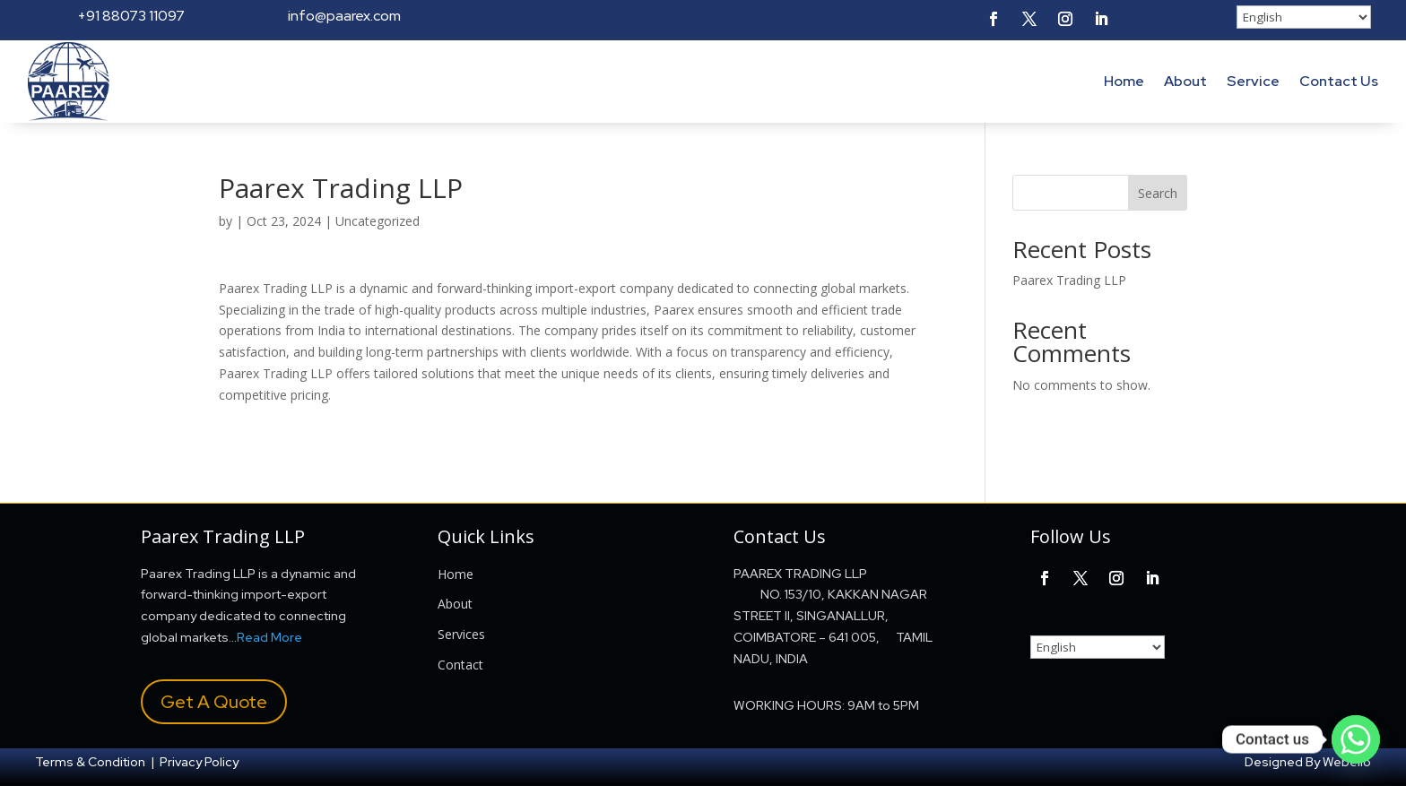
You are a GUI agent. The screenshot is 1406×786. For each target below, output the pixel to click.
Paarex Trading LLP (1069, 280)
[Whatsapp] (1356, 739)
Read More (269, 637)
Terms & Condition (90, 762)
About (1185, 81)
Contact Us (1338, 81)
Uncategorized (377, 220)
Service (1253, 81)
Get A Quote (214, 701)
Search (1157, 193)
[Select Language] (1304, 17)
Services (461, 634)
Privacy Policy (199, 762)
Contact (460, 664)
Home (1124, 81)
